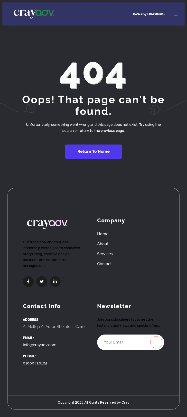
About (103, 244)
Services (105, 254)
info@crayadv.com (39, 345)
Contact (104, 264)
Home (102, 234)
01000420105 (35, 363)
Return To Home (93, 151)
